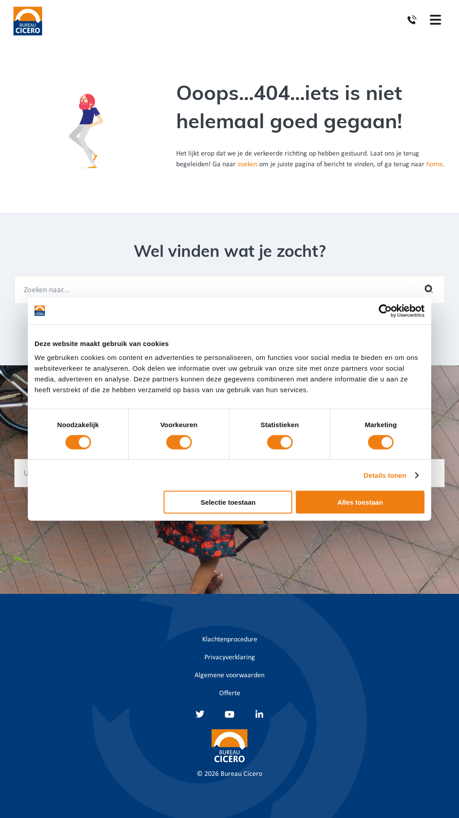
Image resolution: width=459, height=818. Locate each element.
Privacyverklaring (229, 657)
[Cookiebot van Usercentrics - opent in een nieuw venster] (385, 310)
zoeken (247, 164)
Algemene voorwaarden (229, 675)
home (434, 164)
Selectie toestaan (228, 502)
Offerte (229, 693)
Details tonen (385, 475)
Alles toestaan (360, 502)
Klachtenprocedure (229, 639)
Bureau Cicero (241, 774)
